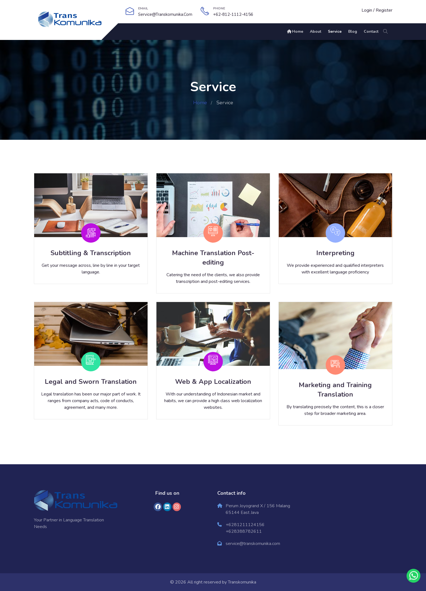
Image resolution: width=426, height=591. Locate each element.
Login (367, 10)
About (315, 31)
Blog (352, 31)
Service (335, 31)
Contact (371, 31)
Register (384, 10)
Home (295, 31)
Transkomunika (242, 582)
